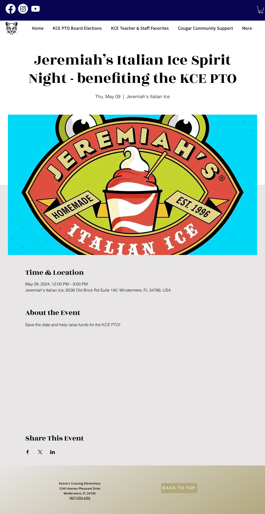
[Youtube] (35, 9)
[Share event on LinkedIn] (52, 452)
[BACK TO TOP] (179, 488)
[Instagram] (23, 9)
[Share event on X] (40, 452)
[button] (261, 9)
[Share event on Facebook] (27, 452)
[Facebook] (11, 9)
